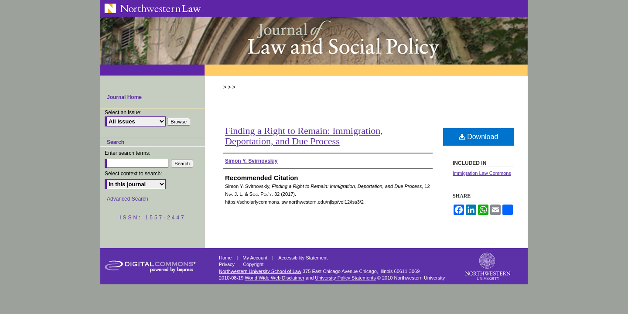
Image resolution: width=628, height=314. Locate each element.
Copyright (253, 264)
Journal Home (124, 97)
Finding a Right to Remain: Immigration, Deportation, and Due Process (304, 136)
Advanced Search (127, 199)
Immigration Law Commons (482, 173)
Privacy (227, 264)
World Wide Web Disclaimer (274, 277)
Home (226, 257)
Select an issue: (123, 112)
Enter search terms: (127, 153)
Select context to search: (133, 174)
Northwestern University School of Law (260, 271)
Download (478, 136)
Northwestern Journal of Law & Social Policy (314, 41)
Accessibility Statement (303, 257)
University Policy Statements (345, 277)
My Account (255, 257)
